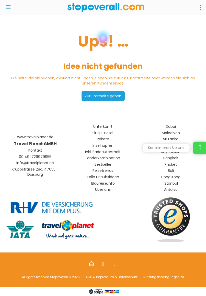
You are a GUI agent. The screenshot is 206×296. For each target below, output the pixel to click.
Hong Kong (170, 177)
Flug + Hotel (103, 133)
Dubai (171, 126)
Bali (171, 170)
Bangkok (170, 158)
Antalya (171, 189)
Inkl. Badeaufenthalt (103, 152)
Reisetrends (103, 170)
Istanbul (171, 183)
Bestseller (103, 164)
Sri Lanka (170, 139)
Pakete (103, 139)
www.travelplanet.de (35, 137)
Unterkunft (102, 126)
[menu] (200, 7)
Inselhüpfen (103, 145)
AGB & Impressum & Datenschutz (112, 277)
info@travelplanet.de (35, 163)
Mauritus (170, 145)
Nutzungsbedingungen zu (163, 277)
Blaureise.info (103, 183)
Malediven (171, 133)
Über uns (103, 189)
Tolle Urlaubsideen (103, 177)
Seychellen (170, 152)
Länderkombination (103, 158)
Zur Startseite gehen (103, 96)
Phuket (171, 164)
